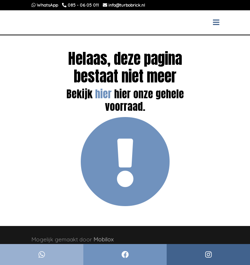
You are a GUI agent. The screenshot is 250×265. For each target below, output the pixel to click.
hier (103, 94)
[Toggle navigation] (216, 22)
